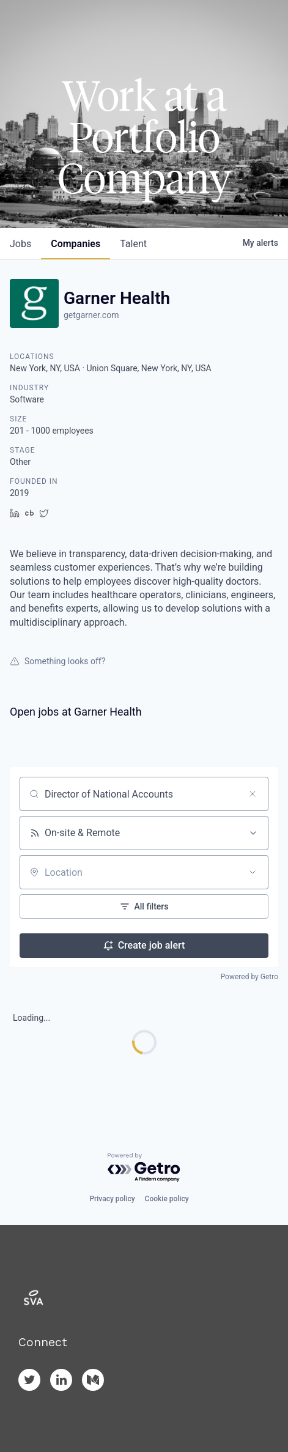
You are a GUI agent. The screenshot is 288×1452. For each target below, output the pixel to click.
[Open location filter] (252, 872)
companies (75, 244)
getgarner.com (91, 315)
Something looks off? (57, 661)
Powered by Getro (249, 976)
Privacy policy (112, 1199)
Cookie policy (167, 1199)
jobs (20, 244)
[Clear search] (252, 793)
